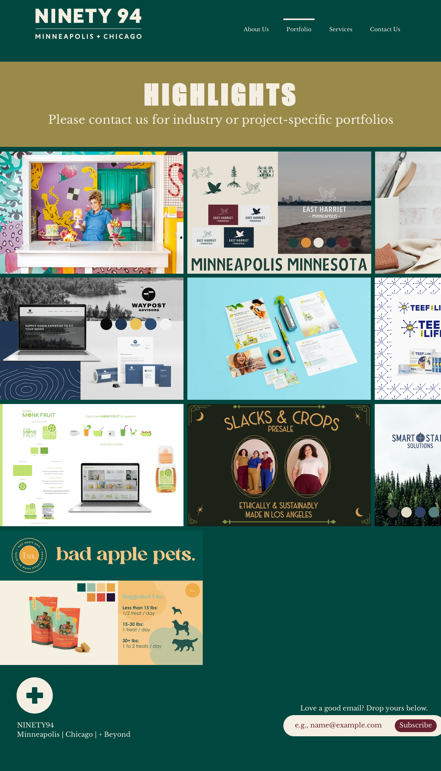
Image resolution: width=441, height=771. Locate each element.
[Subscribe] (416, 725)
